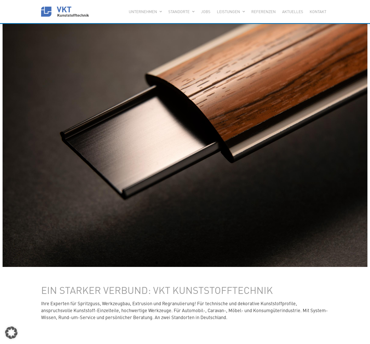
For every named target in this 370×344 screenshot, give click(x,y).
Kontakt (318, 11)
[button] (156, 263)
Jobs (205, 11)
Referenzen (263, 11)
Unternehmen (145, 12)
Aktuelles (292, 11)
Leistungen (231, 12)
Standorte (181, 12)
